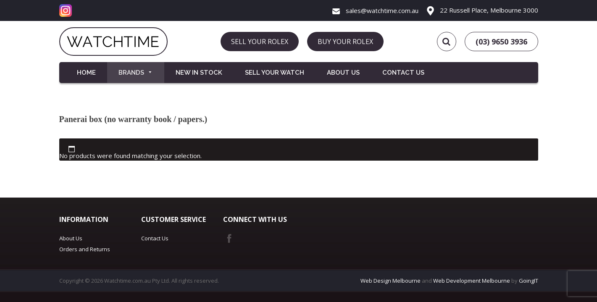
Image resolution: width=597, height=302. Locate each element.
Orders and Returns (84, 249)
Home (86, 72)
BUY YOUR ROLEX (345, 41)
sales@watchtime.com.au (375, 10)
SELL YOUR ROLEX (259, 41)
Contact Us (403, 72)
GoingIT (528, 280)
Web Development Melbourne (471, 280)
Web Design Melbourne (390, 280)
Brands (135, 72)
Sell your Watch (274, 72)
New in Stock (199, 72)
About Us (343, 72)
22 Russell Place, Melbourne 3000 (482, 10)
